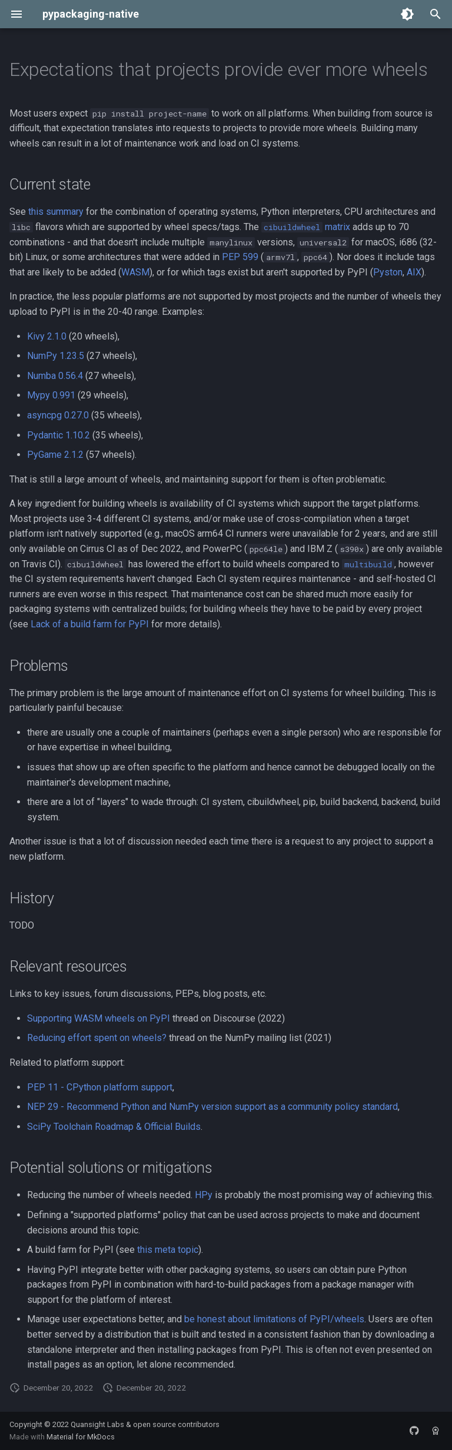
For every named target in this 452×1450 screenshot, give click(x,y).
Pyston (388, 272)
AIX (414, 272)
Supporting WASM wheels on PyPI (98, 1018)
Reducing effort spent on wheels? (97, 1037)
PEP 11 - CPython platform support (99, 1087)
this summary (56, 211)
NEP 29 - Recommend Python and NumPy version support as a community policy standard (212, 1106)
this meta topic (167, 1249)
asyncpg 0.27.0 (58, 415)
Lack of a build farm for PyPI (90, 624)
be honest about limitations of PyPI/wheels (274, 1319)
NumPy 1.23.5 (55, 355)
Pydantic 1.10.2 (58, 435)
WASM (135, 272)
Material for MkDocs (80, 1436)
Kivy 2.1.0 (47, 336)
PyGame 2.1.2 (55, 454)
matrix (305, 226)
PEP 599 (240, 256)
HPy (203, 1194)
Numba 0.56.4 (55, 375)
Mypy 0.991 (51, 395)
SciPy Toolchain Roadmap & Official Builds (114, 1126)
